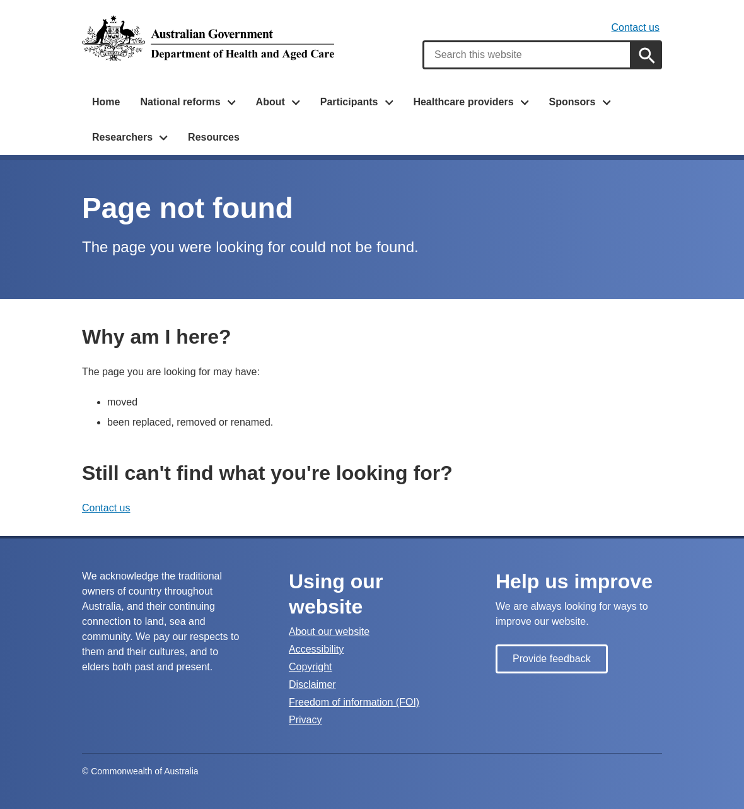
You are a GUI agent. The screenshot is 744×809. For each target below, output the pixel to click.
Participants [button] (349, 101)
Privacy (305, 719)
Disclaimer (312, 684)
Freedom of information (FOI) (354, 702)
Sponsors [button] (572, 101)
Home (106, 101)
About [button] (270, 101)
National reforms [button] (180, 101)
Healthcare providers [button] (463, 101)
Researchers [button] (122, 137)
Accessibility (316, 649)
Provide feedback (552, 658)
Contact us (636, 27)
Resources (214, 137)
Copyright (310, 666)
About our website (329, 631)
